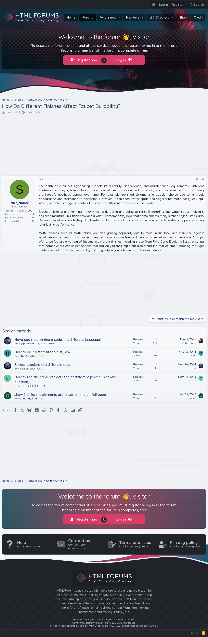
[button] (119, 17)
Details (154, 623)
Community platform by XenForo (104, 620)
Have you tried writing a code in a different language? (58, 338)
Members (132, 17)
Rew (17, 354)
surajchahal (12, 111)
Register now (84, 60)
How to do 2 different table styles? (42, 351)
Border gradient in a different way (42, 363)
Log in (124, 60)
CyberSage (189, 341)
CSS (39, 367)
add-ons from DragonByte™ (95, 623)
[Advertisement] (104, 143)
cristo (17, 384)
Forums (87, 17)
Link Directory (159, 17)
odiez (17, 397)
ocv (16, 367)
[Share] (197, 178)
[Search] (196, 4)
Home (71, 17)
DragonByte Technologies (136, 623)
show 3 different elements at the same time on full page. (60, 393)
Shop (183, 17)
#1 (202, 178)
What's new (108, 17)
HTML (51, 342)
